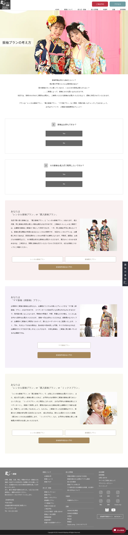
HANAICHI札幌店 (72, 511)
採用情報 (123, 9)
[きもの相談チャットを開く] (119, 530)
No (64, 143)
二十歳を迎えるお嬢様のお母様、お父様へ (80, 487)
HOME (57, 9)
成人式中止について (73, 490)
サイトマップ (103, 486)
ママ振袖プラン (64, 345)
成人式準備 (94, 9)
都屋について (68, 9)
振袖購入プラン (90, 259)
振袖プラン (47, 495)
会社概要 (101, 472)
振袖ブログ (47, 482)
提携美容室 (47, 517)
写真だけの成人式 (50, 506)
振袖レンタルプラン (50, 498)
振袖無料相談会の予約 (64, 267)
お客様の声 (47, 476)
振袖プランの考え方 (73, 485)
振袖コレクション (50, 492)
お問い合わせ (103, 478)
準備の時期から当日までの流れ (77, 476)
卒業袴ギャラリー (72, 500)
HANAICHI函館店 (72, 513)
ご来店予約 (100, 4)
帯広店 (69, 519)
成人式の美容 (71, 482)
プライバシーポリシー (106, 483)
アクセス (117, 4)
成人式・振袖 (82, 9)
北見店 (69, 516)
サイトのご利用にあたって (107, 480)
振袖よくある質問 (50, 514)
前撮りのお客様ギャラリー (52, 523)
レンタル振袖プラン (37, 259)
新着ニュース (48, 479)
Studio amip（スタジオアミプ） (77, 525)
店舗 (113, 9)
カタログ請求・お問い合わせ (53, 512)
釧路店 (69, 522)
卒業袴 (105, 9)
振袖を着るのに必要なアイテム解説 (78, 479)
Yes (64, 133)
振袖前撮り (47, 520)
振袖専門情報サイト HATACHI (110, 516)
